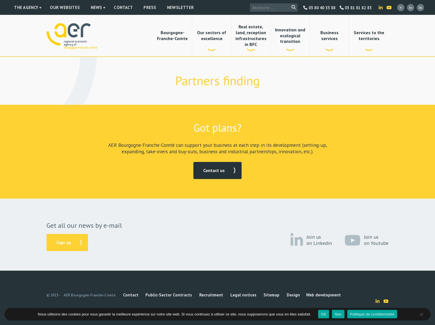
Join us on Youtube (366, 240)
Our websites (55, 8)
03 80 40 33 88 (319, 7)
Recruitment (191, 295)
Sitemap (237, 295)
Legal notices (216, 295)
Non (338, 314)
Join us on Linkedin (311, 240)
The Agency (22, 8)
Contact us (214, 170)
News (78, 8)
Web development (276, 295)
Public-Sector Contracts (157, 295)
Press (119, 8)
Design (254, 295)
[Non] (421, 314)
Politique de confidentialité (372, 314)
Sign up (63, 242)
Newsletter (142, 8)
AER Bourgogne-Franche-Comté (89, 295)
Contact (100, 8)
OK (323, 314)
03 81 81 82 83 (356, 7)
